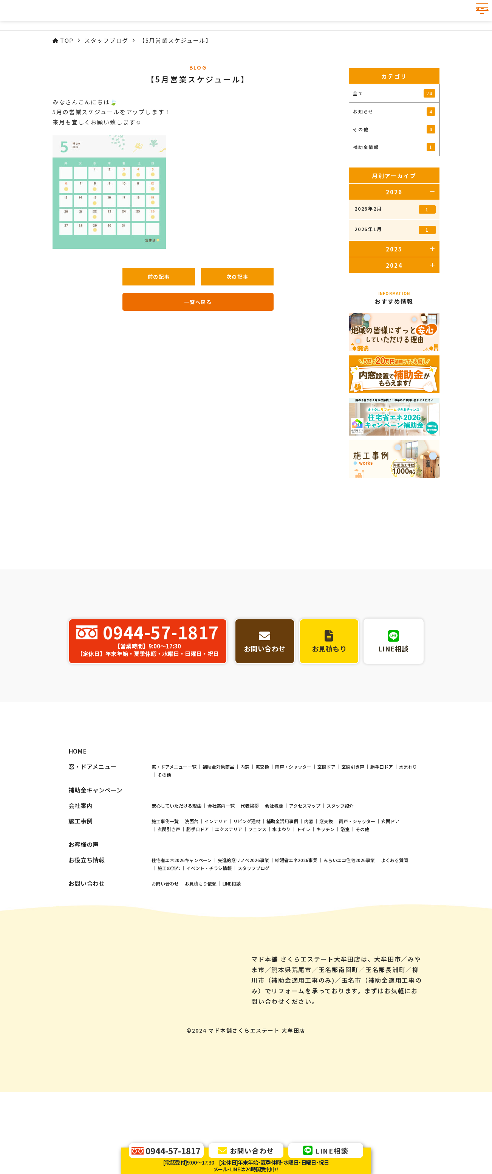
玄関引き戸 (353, 828)
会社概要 (274, 867)
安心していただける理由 (176, 867)
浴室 (345, 890)
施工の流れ (169, 929)
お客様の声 (83, 906)
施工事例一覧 (165, 882)
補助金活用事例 (282, 882)
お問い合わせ (165, 945)
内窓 (244, 828)
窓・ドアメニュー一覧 (174, 828)
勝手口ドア (381, 828)
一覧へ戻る (198, 302)
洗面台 (191, 882)
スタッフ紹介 (340, 867)
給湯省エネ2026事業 (296, 921)
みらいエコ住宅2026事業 (349, 921)
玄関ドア (326, 828)
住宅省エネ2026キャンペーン (182, 921)
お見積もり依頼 (201, 945)
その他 (164, 836)
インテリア (215, 882)
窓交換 (262, 828)
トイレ (303, 890)
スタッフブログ (253, 929)
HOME (77, 813)
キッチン (325, 890)
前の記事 (159, 276)
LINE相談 (232, 945)
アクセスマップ (304, 867)
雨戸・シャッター (293, 828)
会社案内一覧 (221, 867)
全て (394, 93)
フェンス (257, 890)
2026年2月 (395, 209)
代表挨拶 (250, 867)
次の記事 (237, 276)
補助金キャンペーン (95, 852)
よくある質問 (394, 921)
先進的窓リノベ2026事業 (243, 921)
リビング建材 (246, 882)
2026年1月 (395, 229)
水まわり (408, 828)
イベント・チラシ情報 (209, 929)
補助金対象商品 (218, 828)
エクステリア (228, 890)
